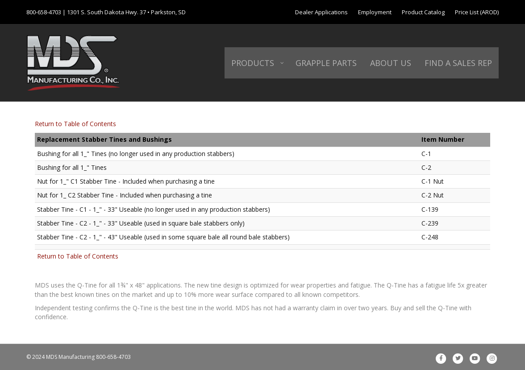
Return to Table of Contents (75, 123)
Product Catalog (423, 12)
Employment (375, 12)
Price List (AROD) (477, 12)
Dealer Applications (321, 12)
